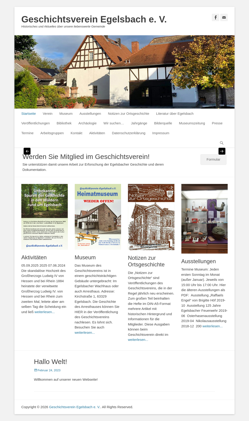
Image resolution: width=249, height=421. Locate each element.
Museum (66, 113)
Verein (48, 113)
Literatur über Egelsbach (175, 113)
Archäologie (87, 123)
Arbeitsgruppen (52, 133)
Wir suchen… (113, 123)
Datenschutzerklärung (128, 133)
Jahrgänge (139, 123)
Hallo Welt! (50, 361)
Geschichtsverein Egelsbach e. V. (94, 19)
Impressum (160, 133)
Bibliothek (64, 123)
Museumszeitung (192, 123)
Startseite (28, 113)
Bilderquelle (163, 123)
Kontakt (76, 133)
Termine (27, 133)
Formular (213, 159)
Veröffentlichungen (35, 123)
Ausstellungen (90, 113)
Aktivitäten (97, 133)
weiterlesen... (45, 312)
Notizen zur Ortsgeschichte (128, 113)
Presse (217, 123)
